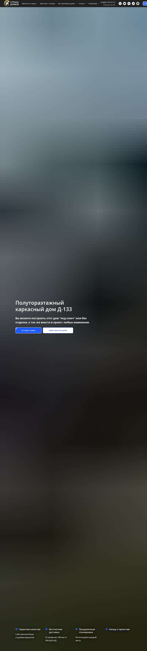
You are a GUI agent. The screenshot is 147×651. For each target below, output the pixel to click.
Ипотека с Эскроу (47, 4)
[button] (28, 330)
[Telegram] (133, 3)
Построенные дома (66, 4)
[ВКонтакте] (128, 3)
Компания (93, 4)
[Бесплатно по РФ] (120, 3)
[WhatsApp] (137, 3)
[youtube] (124, 3)
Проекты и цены (29, 4)
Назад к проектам (119, 629)
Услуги (82, 4)
